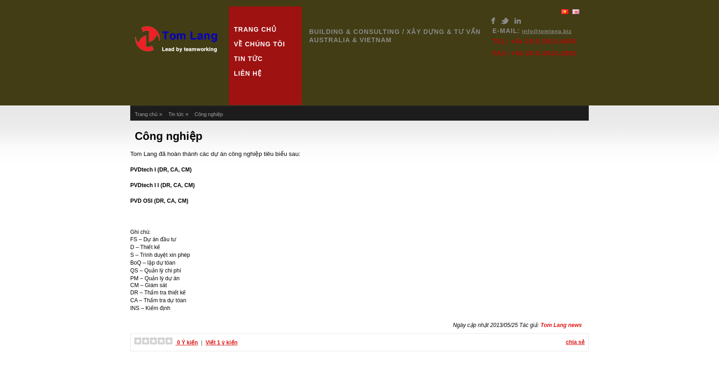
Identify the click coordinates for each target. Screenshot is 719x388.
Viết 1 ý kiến (221, 342)
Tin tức (248, 58)
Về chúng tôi (259, 44)
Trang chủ (255, 29)
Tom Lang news (561, 325)
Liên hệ (248, 73)
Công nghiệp (208, 114)
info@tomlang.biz (547, 31)
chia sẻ (575, 342)
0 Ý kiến (187, 342)
